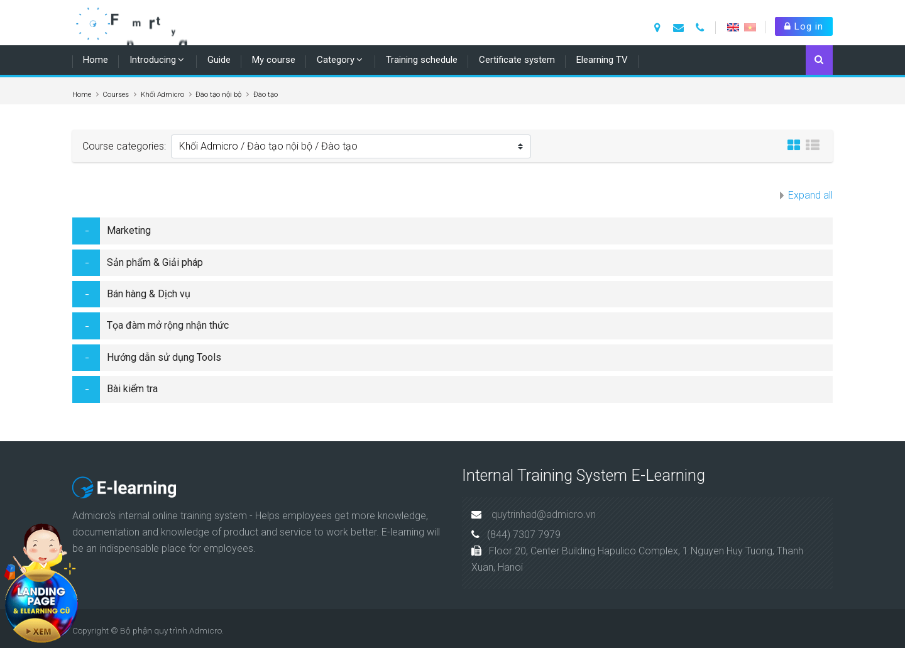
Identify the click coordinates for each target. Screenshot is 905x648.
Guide (219, 59)
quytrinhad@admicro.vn (543, 514)
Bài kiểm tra (132, 389)
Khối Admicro (162, 94)
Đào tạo (265, 94)
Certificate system (517, 59)
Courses (115, 94)
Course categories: (124, 146)
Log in (803, 26)
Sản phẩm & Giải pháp (155, 262)
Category (335, 59)
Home (95, 59)
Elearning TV (602, 59)
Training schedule (422, 59)
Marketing (129, 230)
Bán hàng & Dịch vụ (148, 294)
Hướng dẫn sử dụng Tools (164, 357)
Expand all (810, 195)
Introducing (152, 59)
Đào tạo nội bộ (218, 94)
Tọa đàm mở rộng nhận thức (168, 325)
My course (273, 59)
